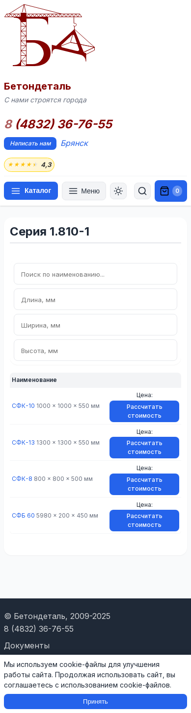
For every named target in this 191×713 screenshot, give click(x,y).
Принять (95, 701)
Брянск (74, 143)
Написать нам (30, 143)
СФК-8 (22, 478)
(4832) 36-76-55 (58, 124)
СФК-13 (23, 442)
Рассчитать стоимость (145, 411)
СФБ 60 (23, 515)
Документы (27, 645)
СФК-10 (23, 405)
